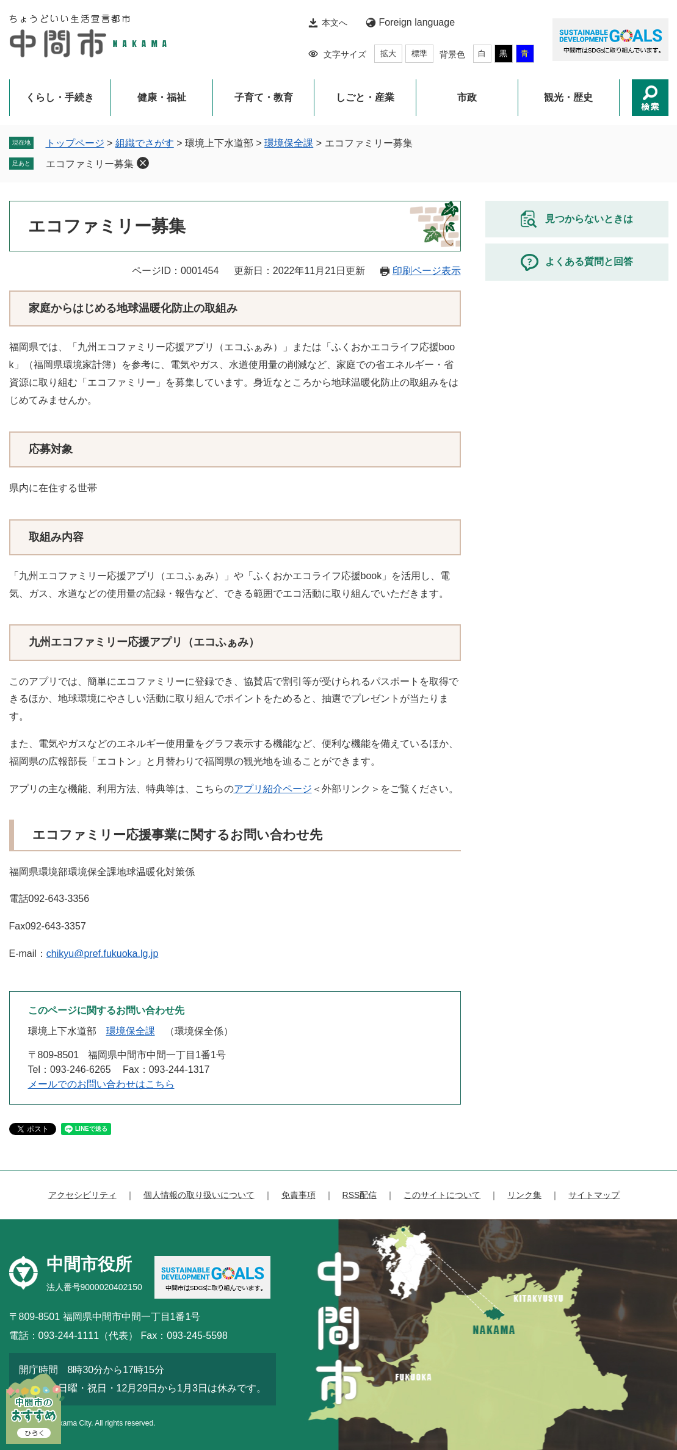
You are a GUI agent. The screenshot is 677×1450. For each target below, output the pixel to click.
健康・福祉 (161, 97)
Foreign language (417, 22)
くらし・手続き (60, 97)
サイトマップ (594, 1195)
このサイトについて (442, 1195)
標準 (419, 53)
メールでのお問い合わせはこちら (101, 1084)
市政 (467, 97)
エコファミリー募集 (90, 164)
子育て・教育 (263, 97)
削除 (143, 163)
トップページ (75, 143)
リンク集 (524, 1195)
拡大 (388, 53)
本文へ (334, 22)
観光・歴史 (568, 97)
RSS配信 (359, 1195)
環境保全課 (288, 143)
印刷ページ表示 (427, 270)
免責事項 (298, 1195)
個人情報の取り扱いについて (199, 1195)
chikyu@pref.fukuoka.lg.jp (102, 953)
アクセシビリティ (82, 1195)
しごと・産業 (365, 97)
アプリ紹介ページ (273, 789)
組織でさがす (144, 143)
